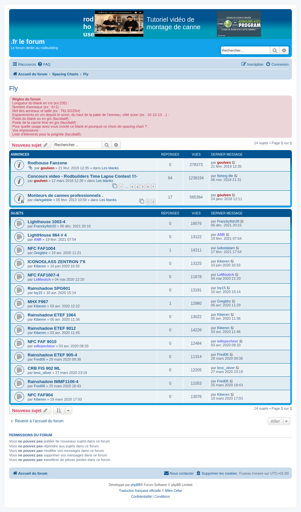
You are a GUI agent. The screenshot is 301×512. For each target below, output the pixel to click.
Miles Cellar (173, 491)
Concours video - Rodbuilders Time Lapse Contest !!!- (82, 176)
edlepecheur (44, 346)
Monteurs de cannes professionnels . (65, 195)
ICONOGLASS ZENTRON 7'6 (56, 261)
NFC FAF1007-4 (43, 275)
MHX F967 (38, 301)
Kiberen (40, 266)
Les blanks (110, 168)
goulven (47, 168)
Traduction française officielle (140, 491)
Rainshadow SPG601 (49, 288)
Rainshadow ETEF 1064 (52, 315)
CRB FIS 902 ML (44, 368)
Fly (13, 88)
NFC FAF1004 (41, 248)
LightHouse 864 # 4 (47, 235)
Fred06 (39, 359)
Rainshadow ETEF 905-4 (52, 354)
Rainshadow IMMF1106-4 (53, 381)
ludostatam (226, 248)
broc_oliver (42, 373)
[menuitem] (43, 64)
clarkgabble (43, 200)
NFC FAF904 (40, 394)
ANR (38, 239)
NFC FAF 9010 (42, 341)
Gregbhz (40, 253)
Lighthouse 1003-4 (46, 221)
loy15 (38, 293)
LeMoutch (42, 279)
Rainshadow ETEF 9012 (52, 328)
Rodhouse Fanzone (47, 162)
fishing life (225, 176)
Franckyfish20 (45, 226)
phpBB (135, 485)
